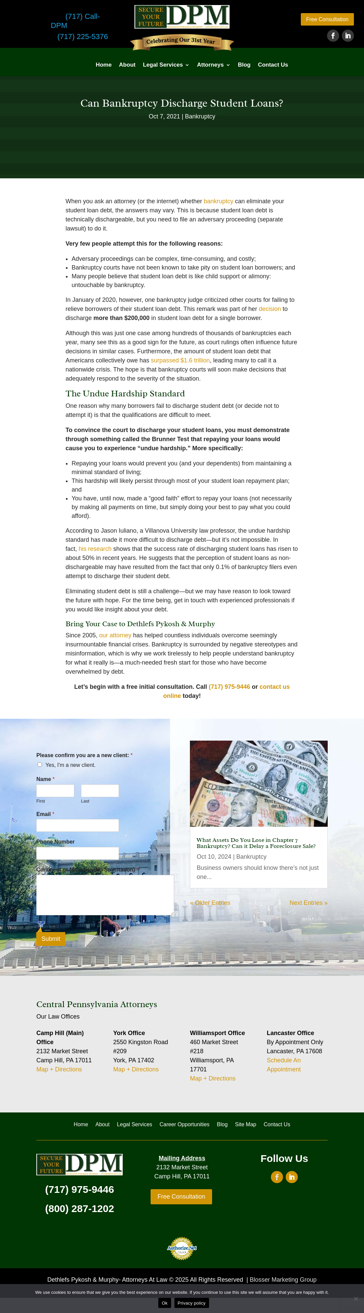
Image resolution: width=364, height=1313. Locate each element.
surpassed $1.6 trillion (180, 360)
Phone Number (55, 842)
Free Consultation (327, 19)
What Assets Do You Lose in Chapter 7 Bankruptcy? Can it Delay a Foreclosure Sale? (256, 843)
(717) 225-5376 (82, 36)
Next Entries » (309, 902)
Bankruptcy (200, 116)
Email (45, 814)
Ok (164, 1303)
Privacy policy (192, 1303)
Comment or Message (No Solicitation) (87, 870)
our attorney (115, 635)
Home (104, 65)
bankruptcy (218, 201)
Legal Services (163, 65)
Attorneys (210, 65)
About (127, 65)
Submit (50, 938)
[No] (355, 1298)
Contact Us (273, 65)
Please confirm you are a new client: (84, 755)
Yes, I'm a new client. (70, 765)
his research (95, 548)
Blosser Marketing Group (283, 1279)
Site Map (245, 1124)
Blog (244, 65)
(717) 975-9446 (229, 686)
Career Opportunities (185, 1124)
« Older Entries (210, 902)
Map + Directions (59, 1069)
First (40, 801)
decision (270, 309)
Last (85, 801)
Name (45, 779)
